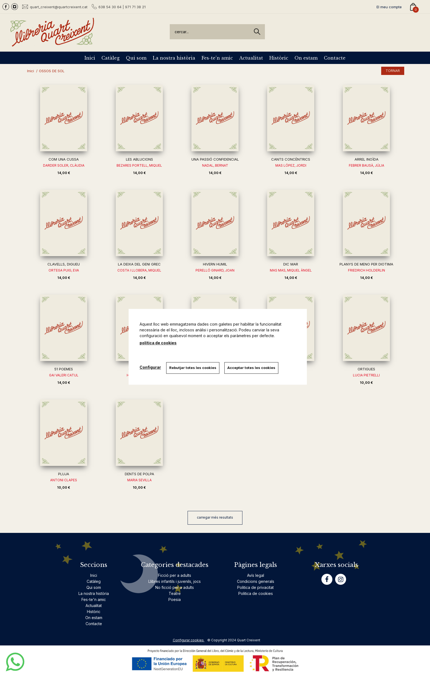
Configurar (150, 367)
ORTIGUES (366, 369)
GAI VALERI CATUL (63, 375)
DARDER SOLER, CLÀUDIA (63, 165)
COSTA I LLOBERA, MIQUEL (139, 270)
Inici (89, 58)
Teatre (175, 593)
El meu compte (389, 7)
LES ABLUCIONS (139, 159)
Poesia (174, 599)
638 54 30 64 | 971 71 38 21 (122, 7)
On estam (306, 58)
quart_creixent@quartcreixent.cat (58, 7)
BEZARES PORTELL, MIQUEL (139, 165)
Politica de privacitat (255, 587)
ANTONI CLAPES (63, 480)
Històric (278, 58)
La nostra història (174, 58)
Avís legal (255, 575)
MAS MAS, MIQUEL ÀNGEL (291, 270)
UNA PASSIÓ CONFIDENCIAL (215, 159)
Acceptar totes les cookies (252, 367)
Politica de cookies (255, 593)
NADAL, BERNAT (215, 165)
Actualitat (251, 58)
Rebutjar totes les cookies (193, 367)
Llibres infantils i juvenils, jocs (174, 581)
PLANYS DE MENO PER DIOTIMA (366, 264)
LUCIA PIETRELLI (366, 375)
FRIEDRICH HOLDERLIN (366, 270)
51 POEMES (63, 369)
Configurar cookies (189, 640)
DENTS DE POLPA (139, 474)
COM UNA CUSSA (64, 159)
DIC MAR (290, 264)
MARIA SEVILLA (139, 480)
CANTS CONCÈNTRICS (290, 159)
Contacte (335, 58)
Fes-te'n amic (217, 58)
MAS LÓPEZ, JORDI (290, 165)
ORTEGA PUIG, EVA (64, 270)
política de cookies (158, 342)
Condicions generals (255, 581)
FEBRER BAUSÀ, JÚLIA (366, 165)
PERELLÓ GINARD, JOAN (215, 270)
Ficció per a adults (174, 575)
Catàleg (110, 58)
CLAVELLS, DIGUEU (63, 264)
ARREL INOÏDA (366, 159)
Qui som (136, 58)
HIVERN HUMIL (215, 264)
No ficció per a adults (174, 587)
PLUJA (63, 474)
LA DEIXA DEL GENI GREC (139, 264)
